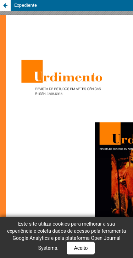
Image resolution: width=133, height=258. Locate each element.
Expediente (25, 5)
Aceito (81, 248)
